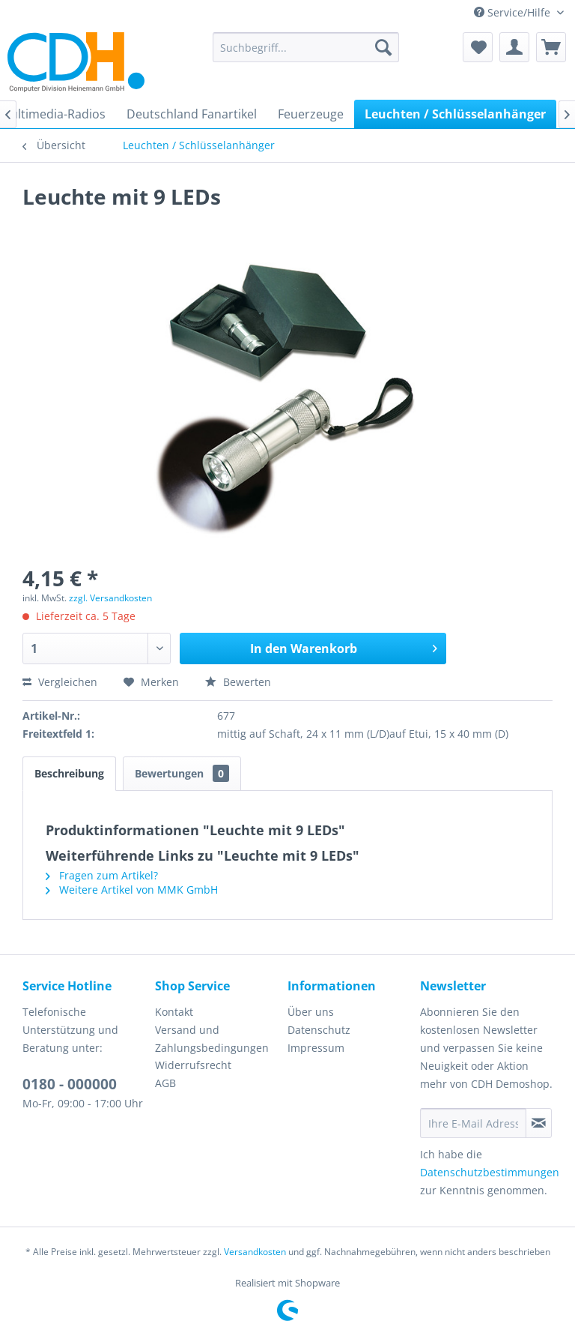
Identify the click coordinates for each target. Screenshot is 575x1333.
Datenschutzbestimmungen (489, 1172)
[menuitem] (306, 47)
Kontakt (174, 1012)
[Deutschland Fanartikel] (191, 114)
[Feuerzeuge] (310, 114)
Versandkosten (255, 1251)
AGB (165, 1083)
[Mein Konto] (514, 47)
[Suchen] (383, 47)
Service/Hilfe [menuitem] (513, 12)
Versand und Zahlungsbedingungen (212, 1039)
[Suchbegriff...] (306, 47)
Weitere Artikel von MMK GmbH (132, 889)
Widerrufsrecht (193, 1065)
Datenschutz (319, 1030)
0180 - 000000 (69, 1084)
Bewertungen (182, 773)
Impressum (316, 1048)
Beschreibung (69, 773)
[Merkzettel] (478, 47)
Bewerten (238, 682)
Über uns (311, 1012)
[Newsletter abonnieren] (539, 1123)
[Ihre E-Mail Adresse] (473, 1123)
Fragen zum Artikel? (102, 875)
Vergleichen (59, 682)
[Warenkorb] (551, 47)
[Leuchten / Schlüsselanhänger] (455, 114)
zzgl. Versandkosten (110, 598)
